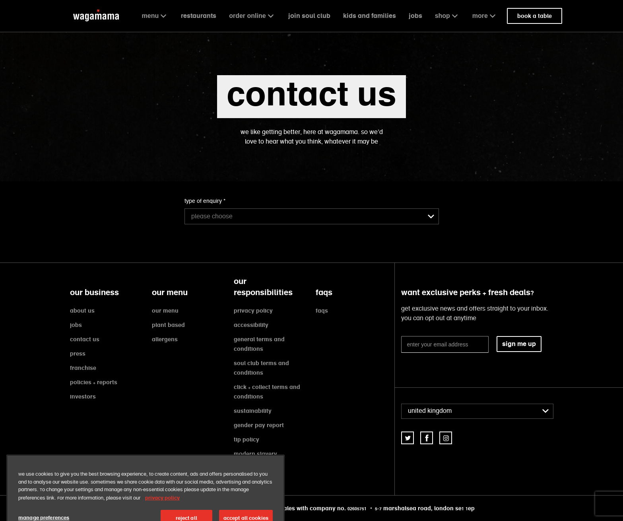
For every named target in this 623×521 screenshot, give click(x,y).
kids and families (369, 15)
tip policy (246, 439)
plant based (168, 325)
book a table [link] (534, 16)
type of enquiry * (204, 201)
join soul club (309, 15)
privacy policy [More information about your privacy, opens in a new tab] (162, 506)
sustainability (253, 411)
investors (83, 396)
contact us (84, 339)
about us (82, 310)
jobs (415, 15)
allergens (165, 339)
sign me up (519, 344)
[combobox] (311, 216)
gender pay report (259, 425)
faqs (322, 310)
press (77, 353)
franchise (83, 368)
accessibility (251, 325)
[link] (407, 438)
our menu (165, 310)
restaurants (198, 15)
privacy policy (253, 310)
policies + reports (93, 382)
